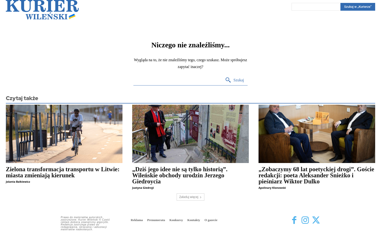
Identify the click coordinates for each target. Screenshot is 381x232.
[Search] (357, 7)
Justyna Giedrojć (143, 187)
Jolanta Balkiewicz (18, 181)
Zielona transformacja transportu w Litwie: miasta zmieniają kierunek (63, 172)
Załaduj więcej (190, 197)
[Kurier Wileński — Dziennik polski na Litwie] (42, 9)
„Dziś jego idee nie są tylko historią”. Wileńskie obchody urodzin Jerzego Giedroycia (179, 175)
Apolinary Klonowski (272, 187)
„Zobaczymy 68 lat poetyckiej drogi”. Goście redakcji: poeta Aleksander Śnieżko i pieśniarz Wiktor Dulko (316, 175)
